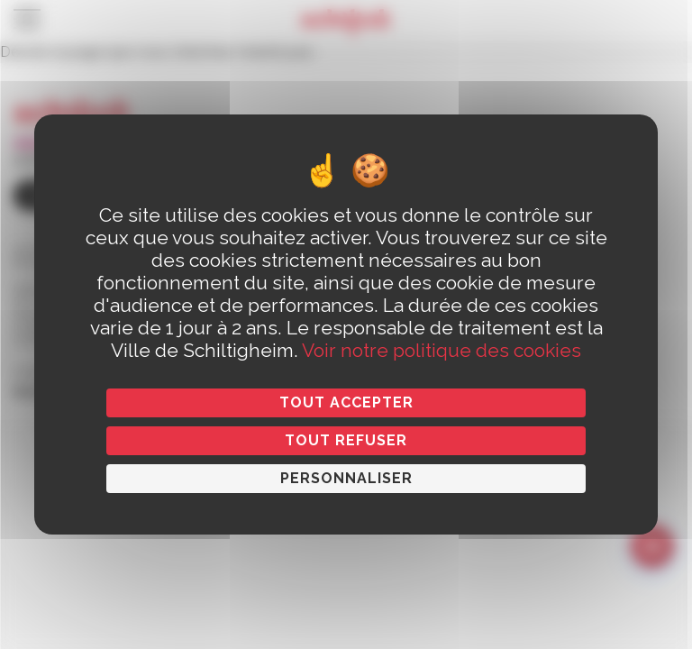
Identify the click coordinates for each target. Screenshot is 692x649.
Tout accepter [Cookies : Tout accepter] (346, 402)
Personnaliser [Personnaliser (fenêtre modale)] (346, 478)
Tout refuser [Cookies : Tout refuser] (346, 440)
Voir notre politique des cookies (441, 350)
